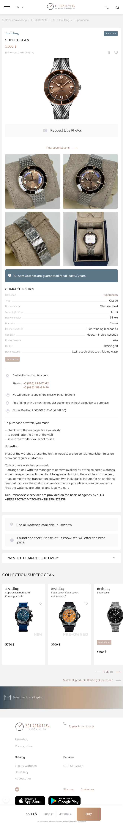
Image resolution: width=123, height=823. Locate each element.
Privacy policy (23, 746)
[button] (7, 7)
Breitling (12, 33)
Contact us (87, 789)
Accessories (23, 778)
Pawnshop (21, 739)
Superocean (110, 295)
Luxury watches (26, 766)
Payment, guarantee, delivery (61, 558)
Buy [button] (89, 814)
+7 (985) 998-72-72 (36, 383)
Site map (68, 789)
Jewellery (22, 772)
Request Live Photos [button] (62, 130)
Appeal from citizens (81, 726)
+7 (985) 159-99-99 (36, 387)
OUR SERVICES (73, 766)
